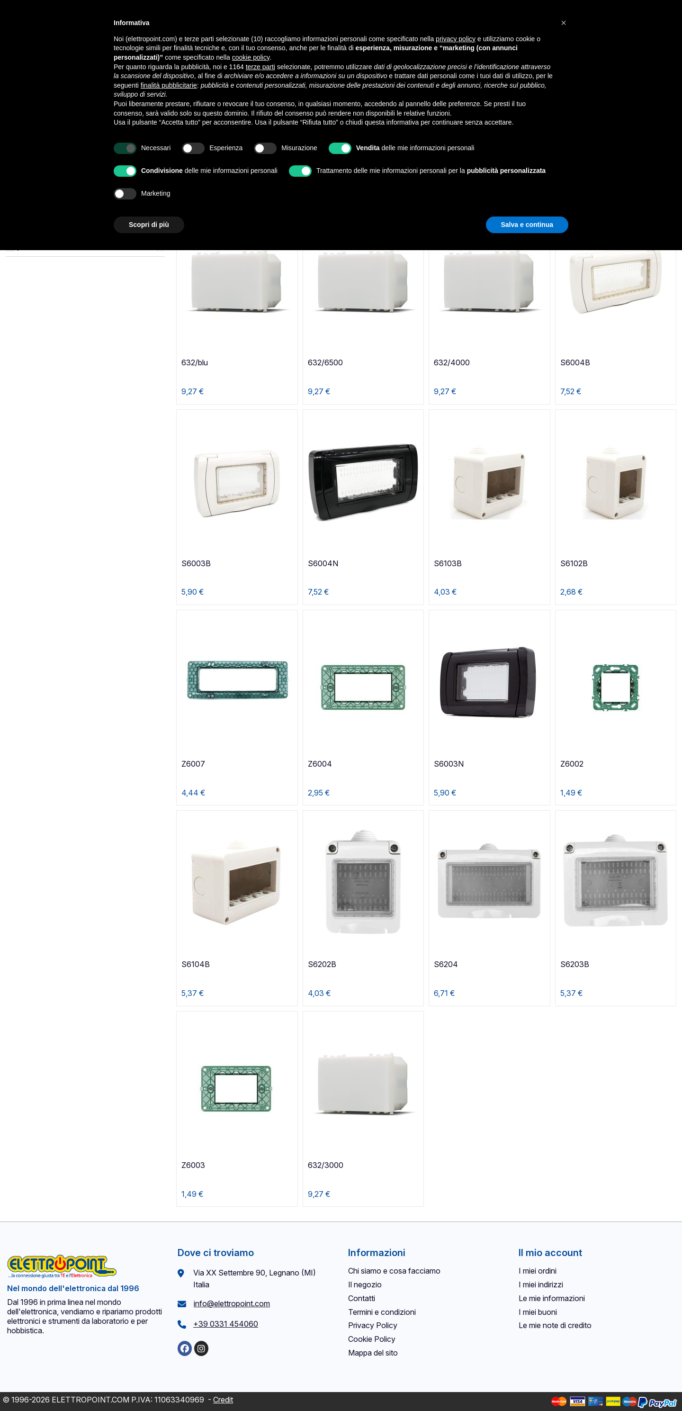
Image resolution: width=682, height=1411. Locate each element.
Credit (223, 1399)
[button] (563, 22)
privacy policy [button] (456, 39)
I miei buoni (538, 1312)
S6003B (196, 563)
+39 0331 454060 (225, 1324)
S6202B (322, 964)
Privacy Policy (372, 1325)
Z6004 (320, 764)
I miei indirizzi (541, 1284)
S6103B (448, 563)
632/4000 (452, 362)
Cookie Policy (371, 1339)
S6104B (195, 964)
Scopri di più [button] (149, 224)
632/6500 (325, 362)
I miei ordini (537, 1270)
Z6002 (571, 764)
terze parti (260, 67)
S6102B (574, 563)
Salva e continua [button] (527, 224)
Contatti (361, 1298)
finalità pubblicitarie (169, 85)
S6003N (449, 764)
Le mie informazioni (552, 1298)
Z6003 (193, 1165)
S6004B (575, 362)
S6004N (323, 563)
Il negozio (365, 1284)
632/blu (194, 362)
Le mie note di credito (555, 1325)
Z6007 (193, 764)
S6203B (574, 964)
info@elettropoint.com (232, 1303)
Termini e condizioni (382, 1312)
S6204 (446, 964)
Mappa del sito (373, 1352)
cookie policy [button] (250, 57)
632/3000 (325, 1165)
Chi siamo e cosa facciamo (394, 1270)
